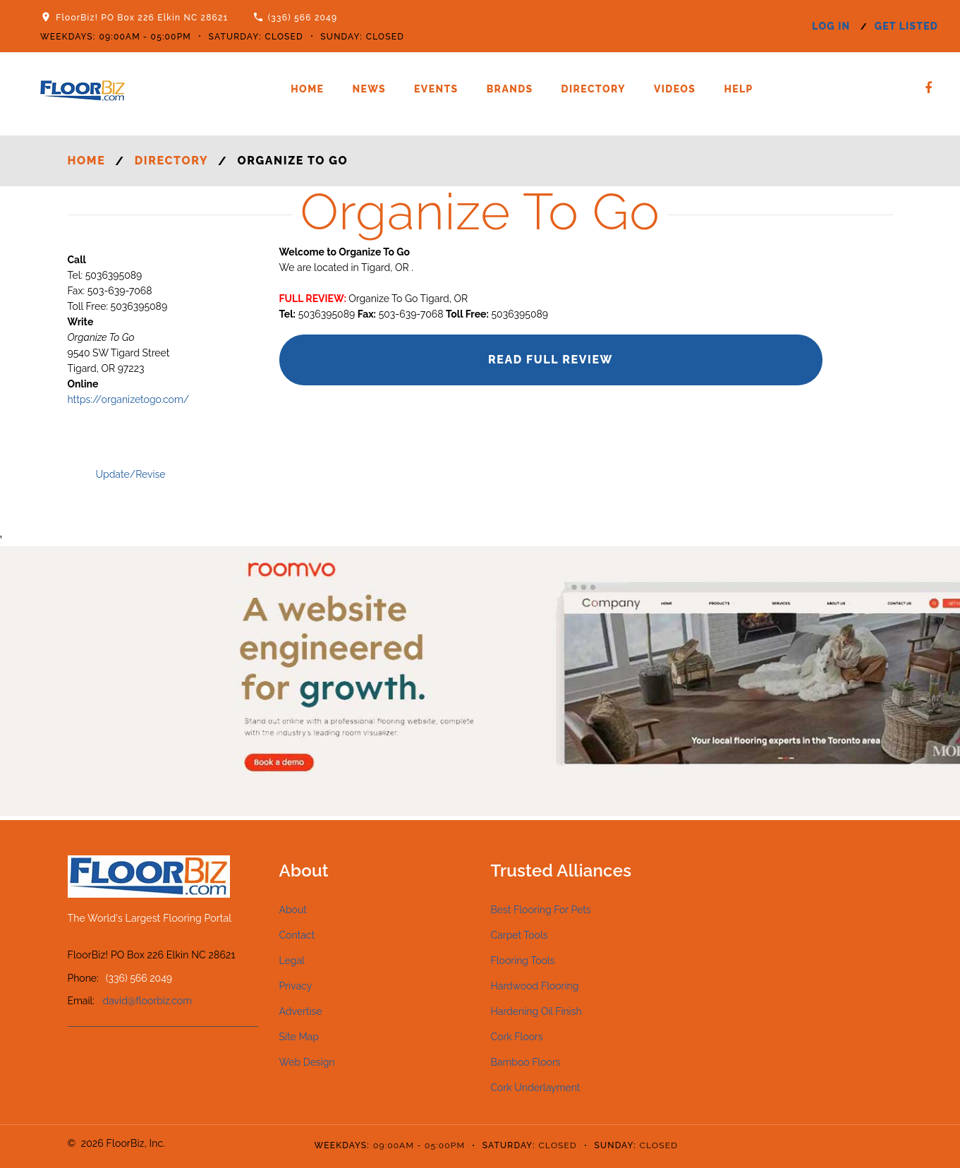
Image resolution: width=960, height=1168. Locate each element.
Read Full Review (550, 359)
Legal (292, 960)
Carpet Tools (519, 935)
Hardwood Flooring (535, 986)
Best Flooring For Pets (541, 909)
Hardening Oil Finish (536, 1011)
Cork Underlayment (536, 1087)
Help (738, 89)
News (369, 89)
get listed (906, 26)
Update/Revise (131, 474)
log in (831, 26)
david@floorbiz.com (148, 1000)
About (293, 909)
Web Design (307, 1062)
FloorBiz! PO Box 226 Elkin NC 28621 (142, 18)
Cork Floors (517, 1036)
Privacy (295, 986)
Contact (297, 935)
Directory (593, 89)
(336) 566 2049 (303, 18)
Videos (674, 89)
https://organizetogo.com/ (129, 399)
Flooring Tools (523, 960)
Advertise (300, 1011)
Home (307, 89)
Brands (510, 89)
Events (436, 89)
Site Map (299, 1036)
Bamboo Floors (526, 1062)
